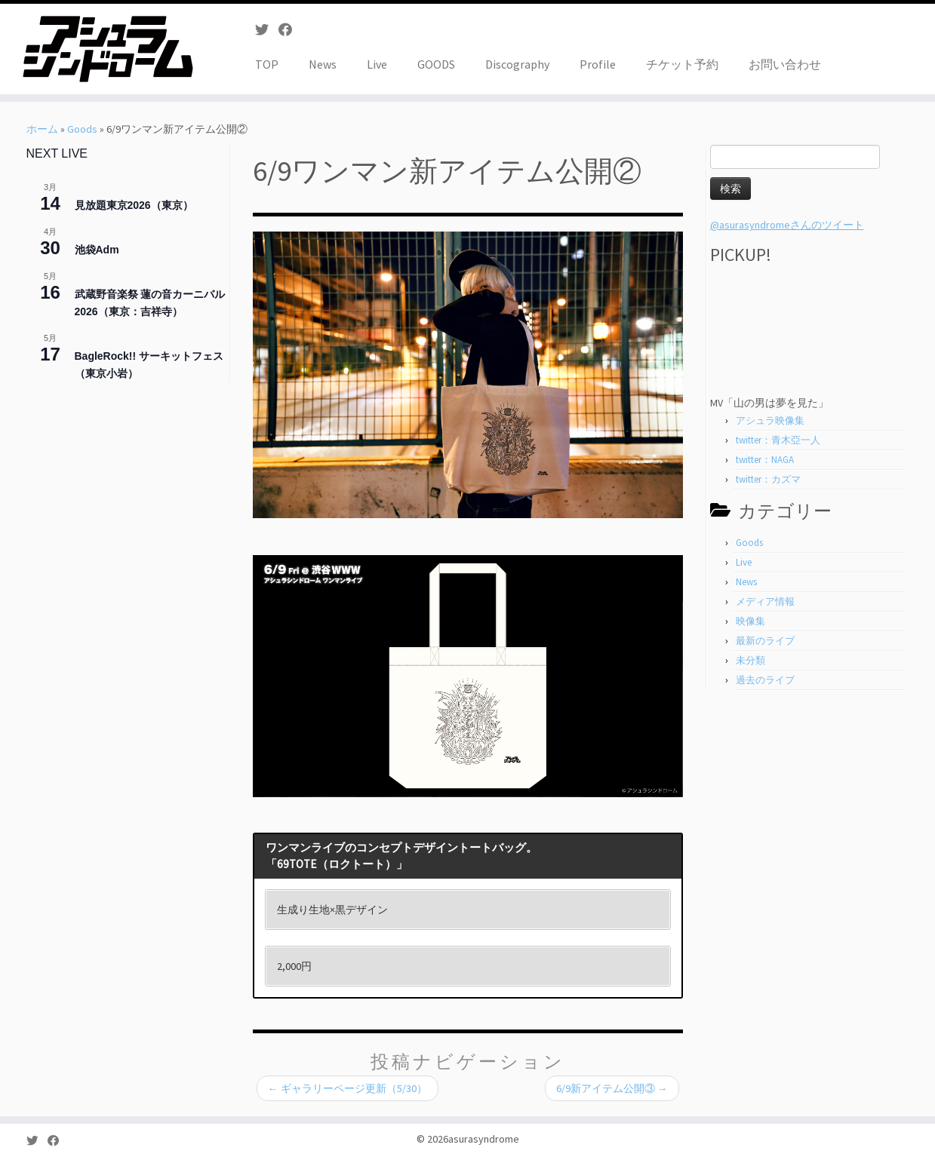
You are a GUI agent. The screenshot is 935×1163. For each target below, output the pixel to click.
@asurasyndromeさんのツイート (787, 225)
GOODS (436, 64)
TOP (266, 64)
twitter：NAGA (765, 459)
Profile (598, 64)
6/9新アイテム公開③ (612, 1088)
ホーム (42, 129)
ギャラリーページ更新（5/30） (347, 1088)
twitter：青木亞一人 (778, 440)
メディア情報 (765, 601)
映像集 (750, 621)
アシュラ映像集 (770, 420)
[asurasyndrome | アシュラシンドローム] (108, 49)
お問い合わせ (785, 64)
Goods (82, 129)
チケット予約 (682, 64)
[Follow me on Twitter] (266, 29)
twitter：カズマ (768, 479)
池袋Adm (97, 250)
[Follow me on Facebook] (290, 29)
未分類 (750, 660)
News (323, 64)
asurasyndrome (483, 1139)
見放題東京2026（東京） (134, 205)
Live (377, 64)
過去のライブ (765, 680)
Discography (517, 64)
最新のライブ (765, 640)
